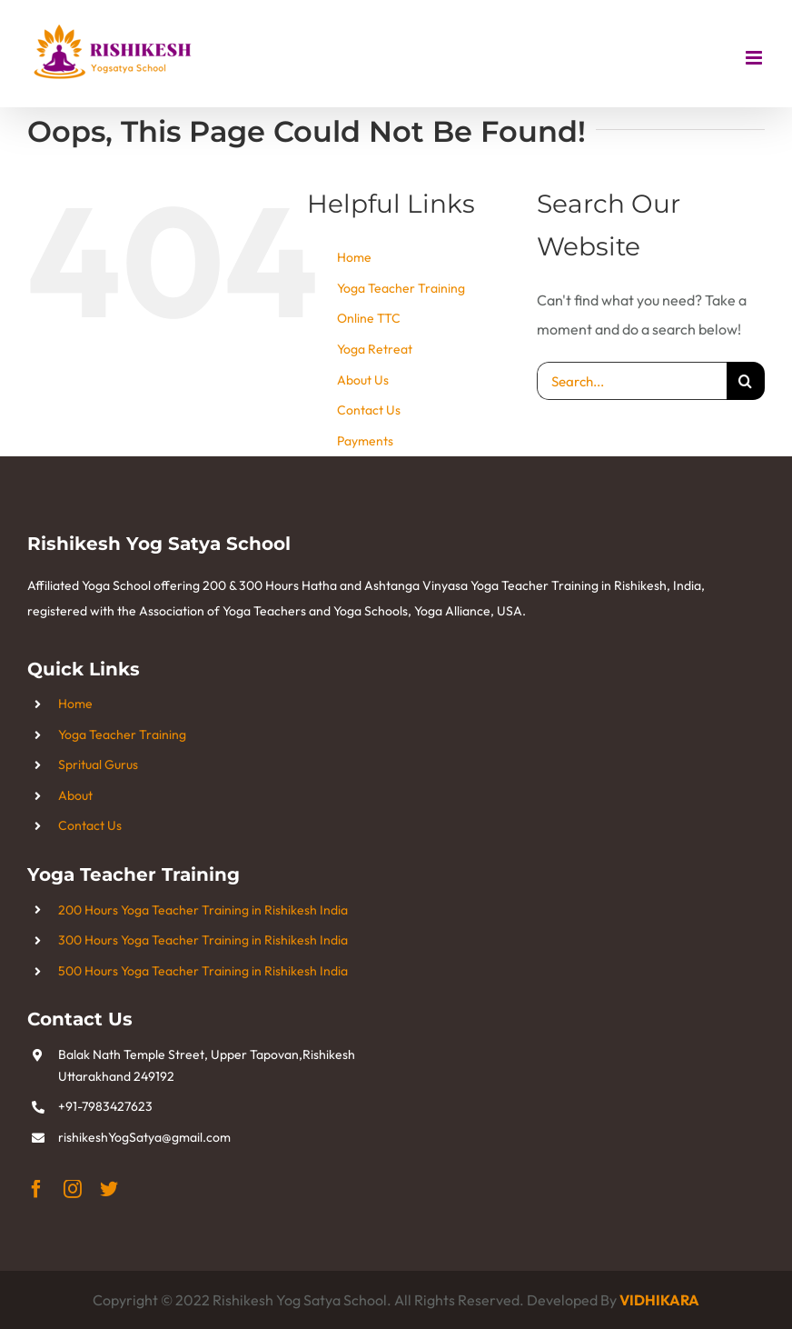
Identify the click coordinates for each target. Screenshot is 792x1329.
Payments (365, 441)
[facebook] (36, 1189)
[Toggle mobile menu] (755, 57)
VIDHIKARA (659, 1300)
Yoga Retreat (374, 349)
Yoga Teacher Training (401, 288)
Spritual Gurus (98, 764)
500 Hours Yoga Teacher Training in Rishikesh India (203, 971)
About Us (363, 380)
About (75, 795)
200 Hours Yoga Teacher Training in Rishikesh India (203, 910)
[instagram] (73, 1189)
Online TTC (369, 318)
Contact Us (369, 410)
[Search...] (632, 381)
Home (354, 257)
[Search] (746, 381)
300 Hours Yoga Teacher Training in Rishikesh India (203, 940)
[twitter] (109, 1189)
